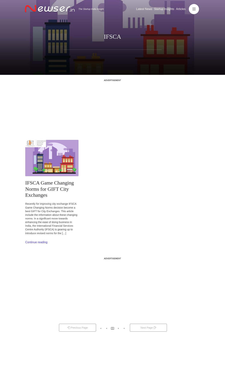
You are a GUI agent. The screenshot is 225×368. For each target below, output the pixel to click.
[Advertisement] (112, 107)
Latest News (144, 9)
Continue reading (36, 242)
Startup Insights (164, 9)
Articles (181, 9)
